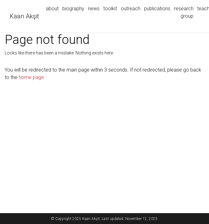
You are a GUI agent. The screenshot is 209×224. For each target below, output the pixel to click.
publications (157, 9)
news (94, 9)
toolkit (110, 9)
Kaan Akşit (24, 16)
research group (183, 12)
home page (31, 77)
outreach (130, 9)
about (52, 9)
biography (73, 9)
